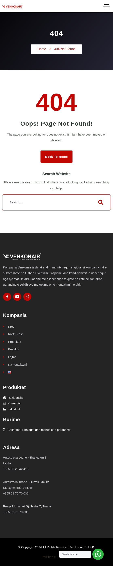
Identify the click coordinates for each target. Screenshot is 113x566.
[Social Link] (7, 297)
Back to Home (56, 156)
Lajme (9, 357)
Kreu (9, 326)
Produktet (12, 341)
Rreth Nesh (13, 334)
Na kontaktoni (15, 364)
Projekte (11, 349)
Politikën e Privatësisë (56, 557)
